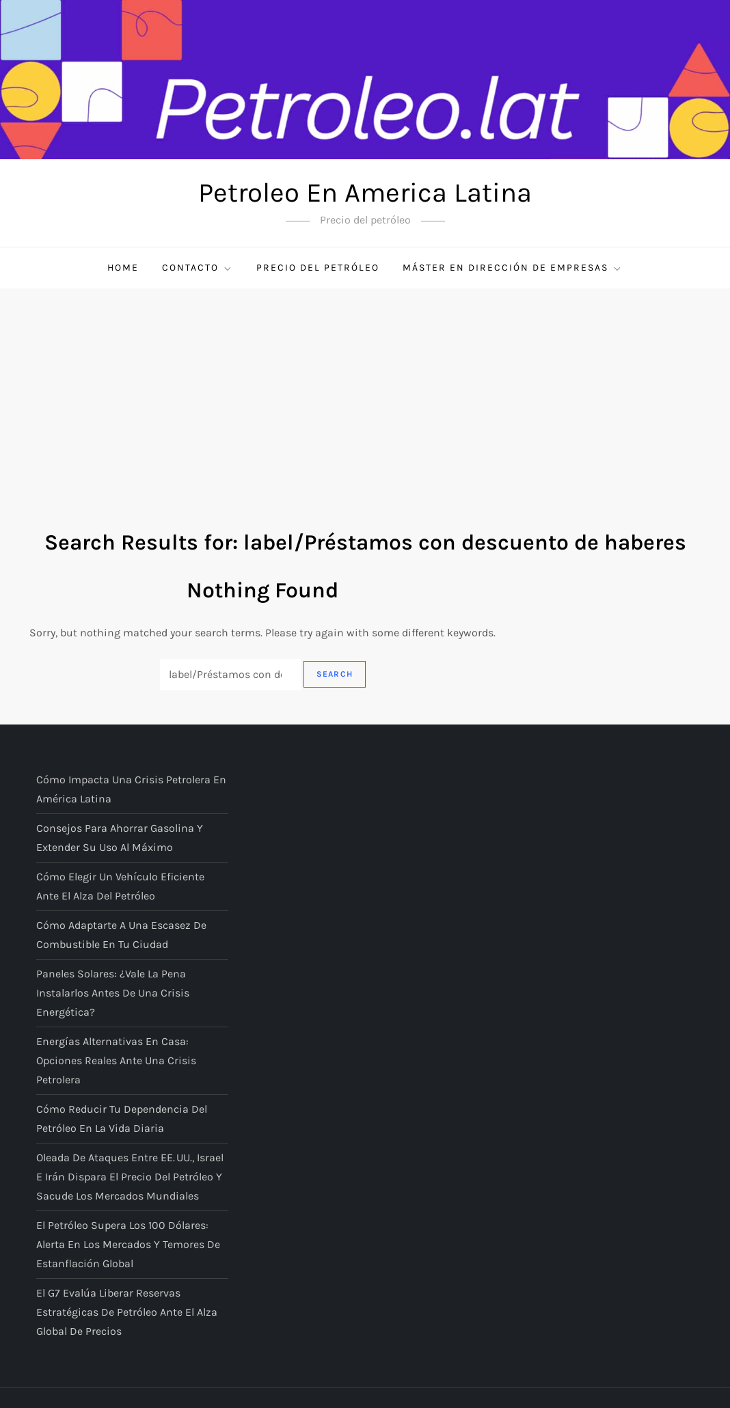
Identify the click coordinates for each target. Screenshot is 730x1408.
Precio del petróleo (317, 267)
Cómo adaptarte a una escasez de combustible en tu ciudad (121, 935)
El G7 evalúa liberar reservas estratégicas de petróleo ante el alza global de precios (126, 1312)
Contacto (197, 268)
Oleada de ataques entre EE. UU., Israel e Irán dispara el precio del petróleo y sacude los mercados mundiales (130, 1176)
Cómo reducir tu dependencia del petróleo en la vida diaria (121, 1118)
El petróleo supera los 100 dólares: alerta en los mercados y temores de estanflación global (128, 1244)
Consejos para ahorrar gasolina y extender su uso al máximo (119, 838)
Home (123, 267)
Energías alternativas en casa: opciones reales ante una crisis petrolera (116, 1060)
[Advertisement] (365, 391)
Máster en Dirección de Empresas (513, 268)
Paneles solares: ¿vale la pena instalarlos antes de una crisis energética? (112, 992)
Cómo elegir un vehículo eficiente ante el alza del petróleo (120, 886)
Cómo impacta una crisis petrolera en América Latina (131, 789)
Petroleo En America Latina (365, 192)
